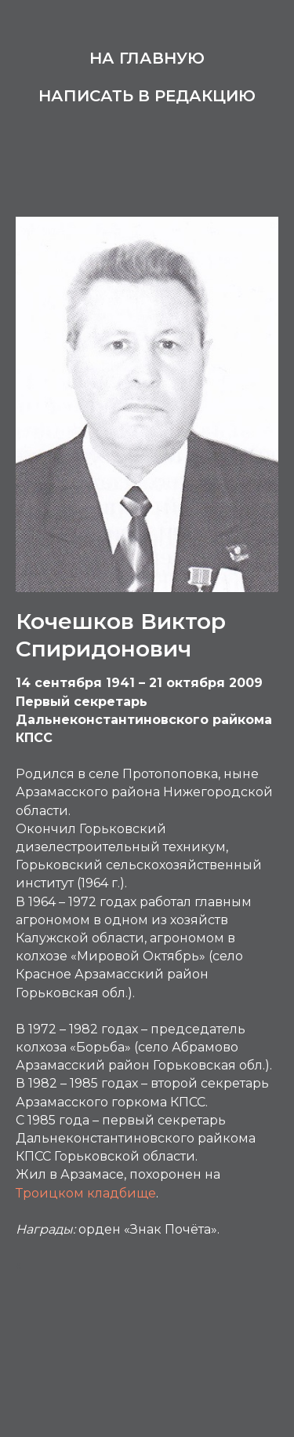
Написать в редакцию (147, 95)
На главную (147, 58)
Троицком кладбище (86, 1193)
